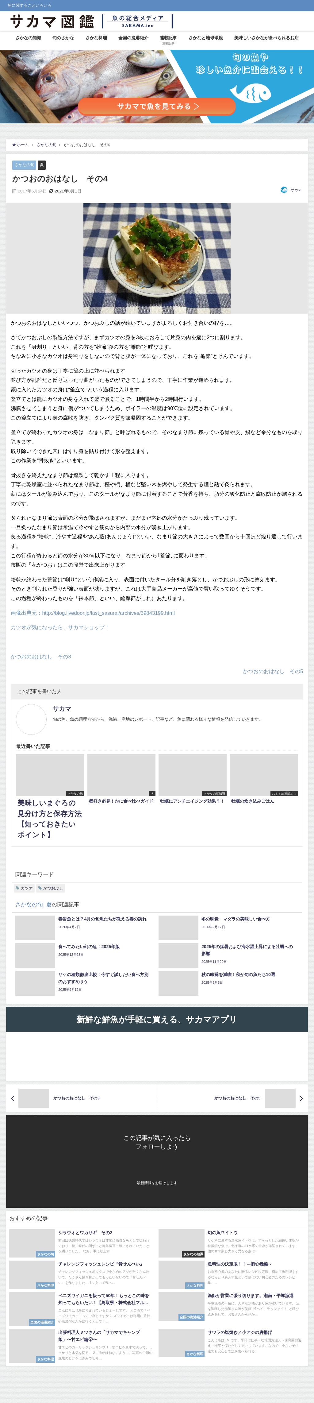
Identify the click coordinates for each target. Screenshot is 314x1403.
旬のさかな (63, 38)
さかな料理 (96, 38)
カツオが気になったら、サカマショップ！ (60, 627)
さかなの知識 (28, 38)
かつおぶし (53, 888)
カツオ (27, 888)
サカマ (296, 190)
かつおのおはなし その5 (273, 671)
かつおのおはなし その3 (41, 656)
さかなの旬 (24, 165)
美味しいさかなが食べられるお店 (266, 38)
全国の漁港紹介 (133, 38)
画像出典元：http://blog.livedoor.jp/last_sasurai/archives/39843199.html (93, 612)
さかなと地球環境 (206, 38)
